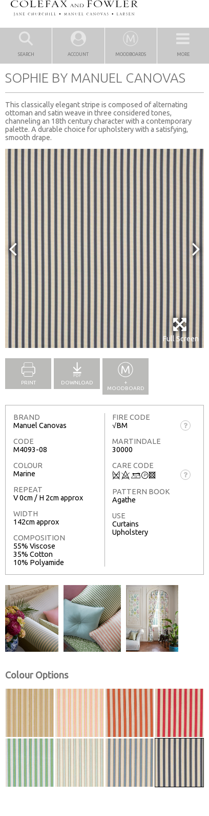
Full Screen (180, 330)
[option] (104, 248)
